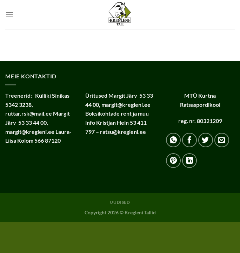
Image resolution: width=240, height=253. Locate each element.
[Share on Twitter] (205, 140)
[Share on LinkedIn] (189, 160)
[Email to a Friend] (221, 140)
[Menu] (9, 14)
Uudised (120, 202)
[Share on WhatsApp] (173, 140)
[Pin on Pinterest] (173, 160)
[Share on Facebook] (189, 140)
